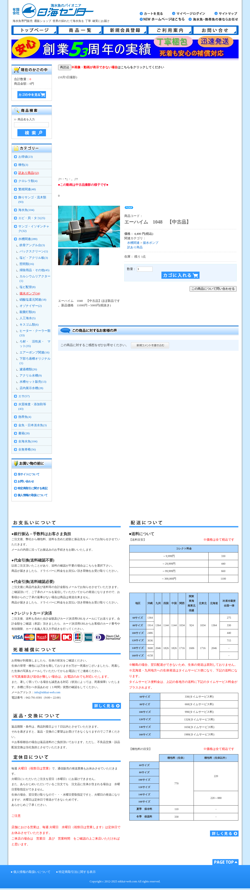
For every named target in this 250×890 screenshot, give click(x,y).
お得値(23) (25, 156)
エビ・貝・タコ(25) (31, 218)
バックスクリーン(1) (34, 251)
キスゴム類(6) (29, 324)
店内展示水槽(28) (31, 388)
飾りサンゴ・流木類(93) (32, 200)
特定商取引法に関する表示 (77, 872)
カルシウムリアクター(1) (35, 279)
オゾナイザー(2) (31, 306)
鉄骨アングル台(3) (32, 245)
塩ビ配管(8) (27, 287)
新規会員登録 (125, 30)
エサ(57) (24, 396)
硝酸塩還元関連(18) (33, 299)
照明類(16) (27, 264)
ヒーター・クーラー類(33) (35, 333)
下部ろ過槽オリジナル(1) (35, 361)
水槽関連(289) (27, 239)
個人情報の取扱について (32, 495)
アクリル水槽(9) (31, 375)
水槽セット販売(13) (33, 381)
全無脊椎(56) (27, 449)
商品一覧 (80, 30)
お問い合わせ (26, 481)
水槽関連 (133, 243)
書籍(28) (24, 433)
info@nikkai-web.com (47, 692)
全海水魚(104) (27, 441)
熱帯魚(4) (24, 417)
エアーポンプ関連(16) (34, 352)
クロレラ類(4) (27, 181)
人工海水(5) (27, 318)
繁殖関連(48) (27, 189)
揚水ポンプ (150, 243)
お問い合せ (215, 30)
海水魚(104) (26, 210)
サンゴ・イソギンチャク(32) (33, 229)
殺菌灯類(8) (27, 312)
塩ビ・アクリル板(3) (34, 257)
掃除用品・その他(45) (34, 270)
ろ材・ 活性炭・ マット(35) (35, 344)
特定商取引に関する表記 (32, 488)
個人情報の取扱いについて (31, 872)
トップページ (35, 30)
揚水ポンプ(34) (30, 293)
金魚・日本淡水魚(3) (32, 425)
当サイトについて (28, 474)
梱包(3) (23, 164)
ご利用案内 (170, 30)
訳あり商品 (135, 247)
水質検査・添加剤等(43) (32, 407)
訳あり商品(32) (28, 173)
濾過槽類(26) (28, 369)
